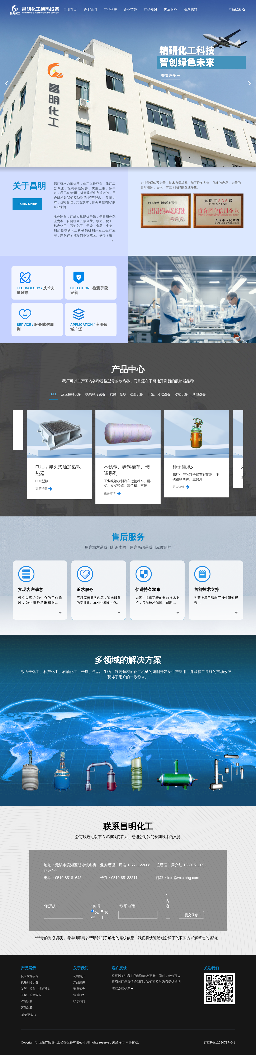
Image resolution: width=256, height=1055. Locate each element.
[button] (124, 158)
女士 (104, 914)
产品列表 (110, 9)
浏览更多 (29, 1015)
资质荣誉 (79, 988)
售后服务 (170, 9)
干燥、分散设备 (159, 394)
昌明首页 (70, 9)
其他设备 (199, 394)
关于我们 (90, 9)
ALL (53, 394)
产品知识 (150, 9)
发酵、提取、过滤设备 (126, 394)
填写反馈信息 (123, 988)
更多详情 (23, 486)
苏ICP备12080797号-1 (219, 1042)
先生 (95, 914)
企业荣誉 (130, 9)
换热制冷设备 (95, 394)
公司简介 (79, 976)
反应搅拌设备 (71, 394)
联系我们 (190, 9)
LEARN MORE (27, 204)
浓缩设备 (181, 394)
